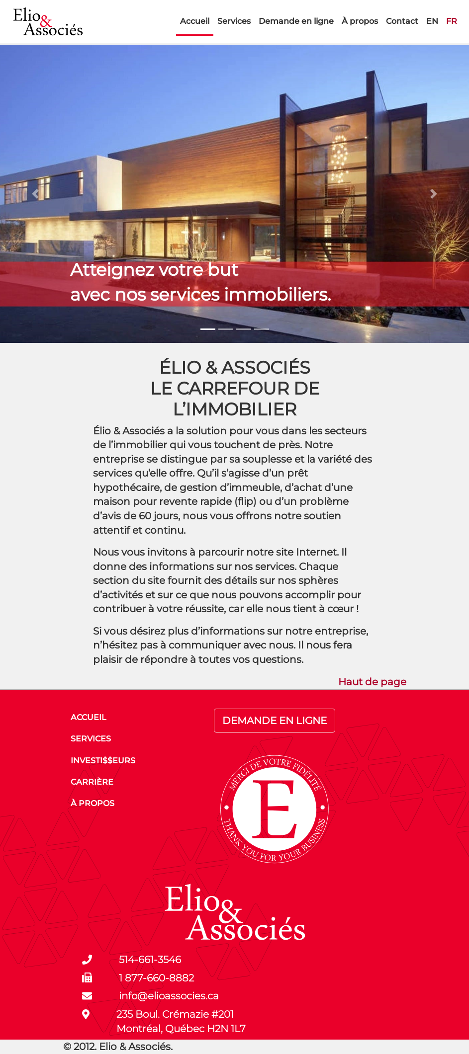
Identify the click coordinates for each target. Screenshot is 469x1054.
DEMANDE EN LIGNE (274, 721)
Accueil (194, 21)
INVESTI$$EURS (103, 760)
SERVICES (91, 738)
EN (432, 21)
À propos (360, 21)
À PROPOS (92, 803)
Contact (402, 21)
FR (451, 21)
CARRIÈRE (92, 782)
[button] (35, 194)
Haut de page (372, 682)
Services (234, 21)
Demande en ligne (296, 21)
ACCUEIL (88, 717)
